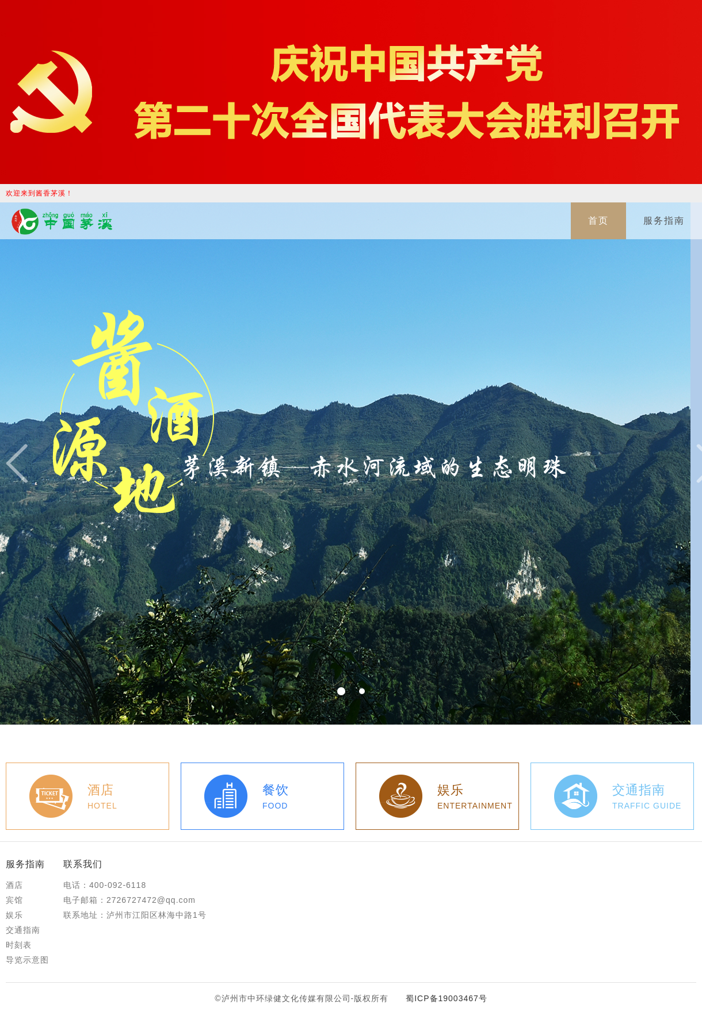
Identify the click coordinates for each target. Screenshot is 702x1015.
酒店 (14, 885)
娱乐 (14, 915)
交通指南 (23, 929)
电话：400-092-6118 (104, 885)
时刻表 (19, 944)
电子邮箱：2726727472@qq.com (129, 900)
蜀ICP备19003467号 (446, 998)
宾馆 (14, 900)
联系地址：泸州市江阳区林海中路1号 (135, 915)
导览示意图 (27, 959)
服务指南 (664, 220)
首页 (598, 220)
